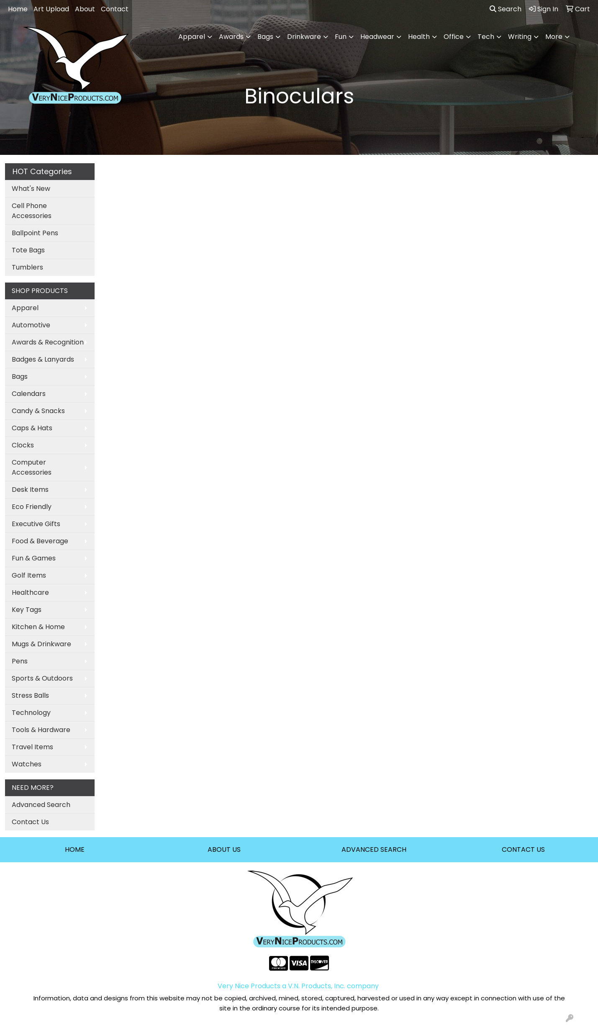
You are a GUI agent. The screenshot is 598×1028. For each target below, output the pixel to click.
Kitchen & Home (38, 627)
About (85, 9)
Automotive (31, 325)
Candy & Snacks (38, 411)
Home (18, 9)
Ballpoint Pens (35, 233)
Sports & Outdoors (42, 678)
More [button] (553, 36)
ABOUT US (224, 849)
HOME (75, 849)
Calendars (29, 393)
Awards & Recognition (48, 342)
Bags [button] (265, 36)
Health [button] (419, 36)
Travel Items (32, 747)
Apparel (25, 308)
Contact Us (30, 822)
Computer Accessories (31, 467)
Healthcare (30, 592)
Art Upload (51, 9)
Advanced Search (41, 805)
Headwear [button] (377, 36)
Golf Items (29, 575)
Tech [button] (485, 36)
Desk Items (30, 489)
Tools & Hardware (41, 730)
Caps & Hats (32, 428)
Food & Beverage (40, 541)
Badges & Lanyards (43, 359)
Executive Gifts (36, 524)
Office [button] (454, 36)
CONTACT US (523, 849)
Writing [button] (519, 36)
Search (505, 9)
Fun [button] (340, 36)
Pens (20, 661)
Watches (26, 764)
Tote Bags (28, 250)
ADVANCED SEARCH (373, 849)
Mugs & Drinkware (41, 644)
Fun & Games (34, 558)
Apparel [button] (191, 36)
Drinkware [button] (304, 36)
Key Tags (26, 609)
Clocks (23, 445)
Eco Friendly (31, 506)
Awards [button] (231, 36)
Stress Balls (30, 695)
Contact (114, 9)
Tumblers (27, 267)
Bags (20, 376)
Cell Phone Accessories (31, 211)
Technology (31, 712)
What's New (31, 188)
